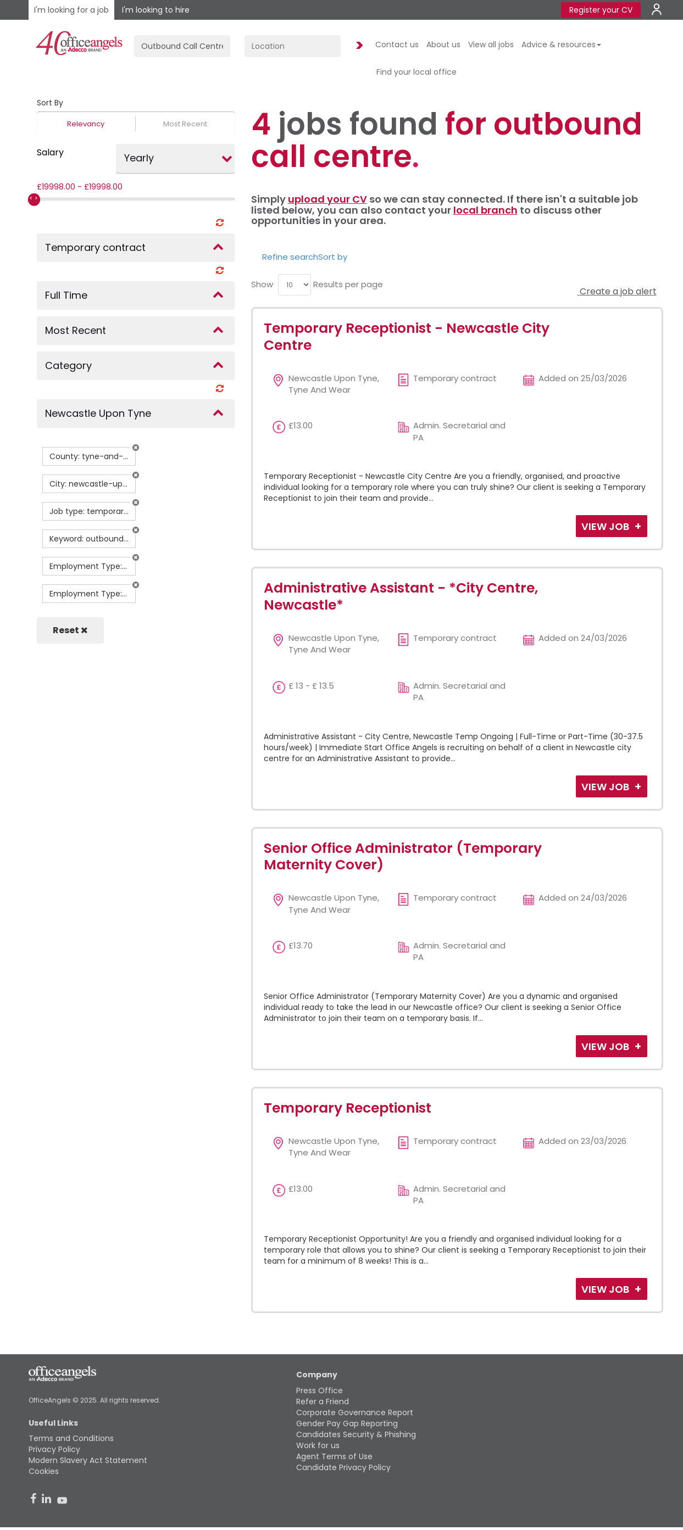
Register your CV (600, 9)
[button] (135, 447)
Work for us (318, 1445)
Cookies (44, 1471)
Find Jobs (357, 46)
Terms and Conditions (71, 1438)
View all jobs (491, 44)
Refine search (290, 257)
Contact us (397, 44)
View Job (606, 526)
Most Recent (185, 124)
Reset (70, 630)
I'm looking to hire (156, 9)
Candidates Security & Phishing (356, 1434)
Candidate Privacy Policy (343, 1467)
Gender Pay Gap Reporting (347, 1423)
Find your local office (416, 71)
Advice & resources (561, 44)
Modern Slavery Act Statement (88, 1460)
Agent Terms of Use (334, 1456)
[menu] (294, 284)
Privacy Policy (54, 1449)
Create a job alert (617, 291)
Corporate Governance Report (354, 1412)
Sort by (332, 257)
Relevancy (85, 124)
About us (443, 44)
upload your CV (327, 199)
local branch (485, 210)
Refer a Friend (322, 1401)
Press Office (319, 1390)
